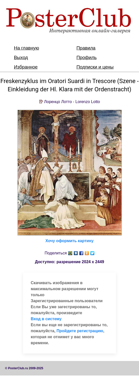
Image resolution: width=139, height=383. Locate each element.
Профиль (87, 57)
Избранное (26, 67)
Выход (21, 57)
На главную (26, 48)
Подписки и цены (95, 67)
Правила (86, 48)
